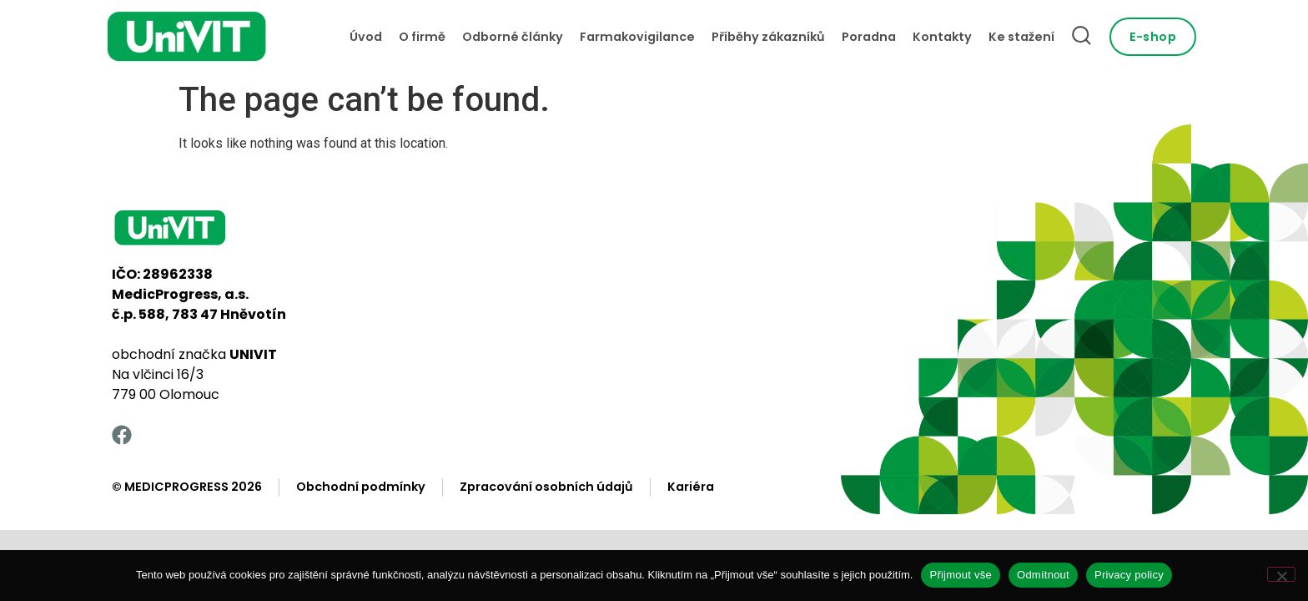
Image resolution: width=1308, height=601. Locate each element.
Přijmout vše (960, 574)
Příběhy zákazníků (768, 36)
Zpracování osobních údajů (546, 486)
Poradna (869, 36)
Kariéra (690, 486)
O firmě (422, 36)
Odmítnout (1043, 574)
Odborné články (512, 36)
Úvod (366, 36)
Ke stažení (1021, 36)
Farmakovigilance (637, 36)
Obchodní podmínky (360, 486)
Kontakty (942, 36)
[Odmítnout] (1281, 574)
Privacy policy (1129, 574)
